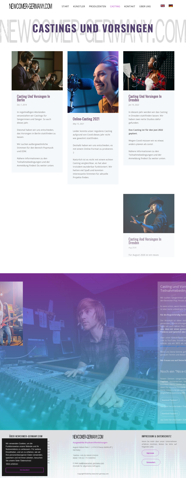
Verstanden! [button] (25, 470)
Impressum (150, 453)
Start (65, 6)
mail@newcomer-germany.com (91, 463)
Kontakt (129, 6)
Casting (115, 6)
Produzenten (97, 6)
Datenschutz (151, 462)
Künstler (79, 6)
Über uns (145, 6)
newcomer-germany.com (100, 474)
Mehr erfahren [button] (12, 464)
